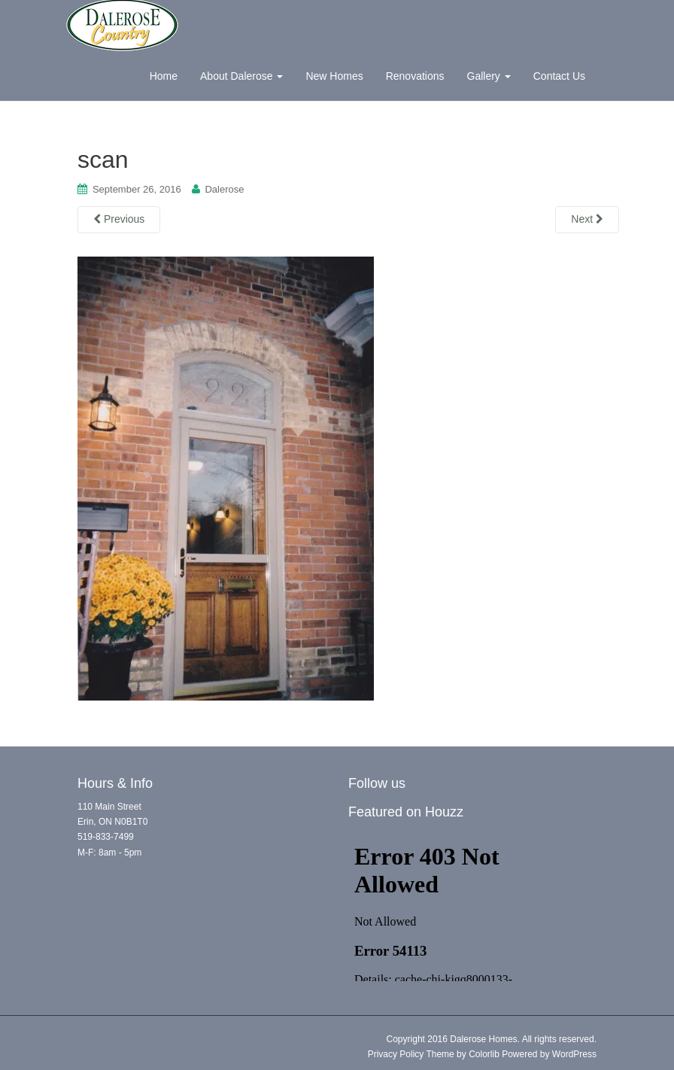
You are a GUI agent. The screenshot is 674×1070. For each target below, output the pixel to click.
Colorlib (484, 1054)
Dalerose (224, 189)
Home (164, 76)
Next (587, 219)
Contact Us (559, 76)
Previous (118, 219)
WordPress (574, 1054)
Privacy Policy (396, 1054)
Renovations (415, 76)
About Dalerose (241, 76)
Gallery (489, 76)
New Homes (334, 76)
